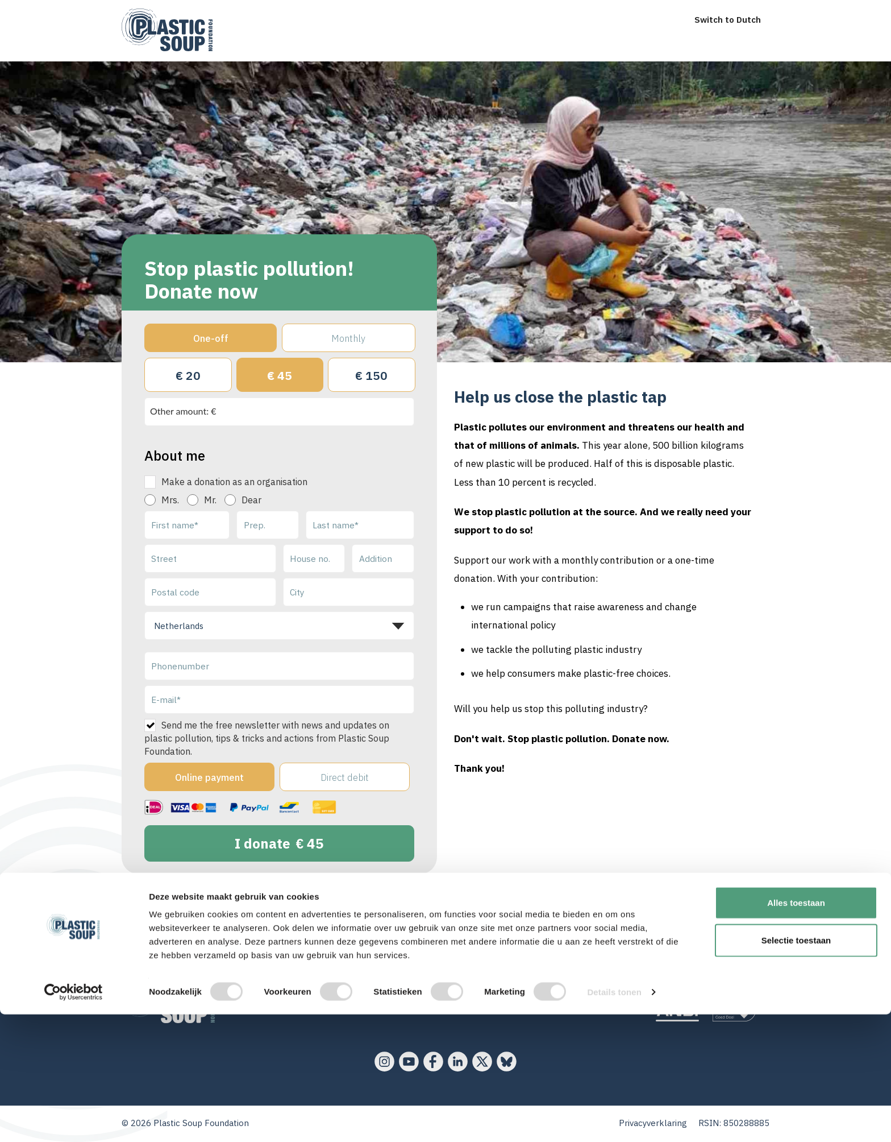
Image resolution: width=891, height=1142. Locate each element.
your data (373, 900)
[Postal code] (210, 592)
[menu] (227, 10)
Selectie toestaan (796, 1068)
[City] (349, 592)
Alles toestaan (796, 1030)
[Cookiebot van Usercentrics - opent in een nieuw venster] (73, 1119)
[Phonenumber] (279, 666)
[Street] (210, 558)
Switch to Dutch (727, 19)
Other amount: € (183, 411)
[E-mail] (279, 699)
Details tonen (614, 1119)
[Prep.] (267, 525)
